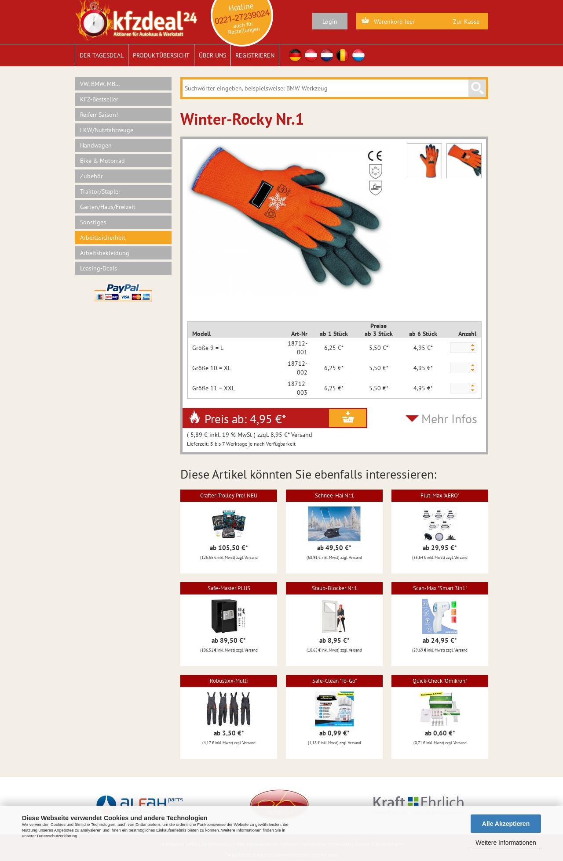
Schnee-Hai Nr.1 (334, 495)
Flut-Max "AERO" (439, 495)
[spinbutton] (459, 348)
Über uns (212, 55)
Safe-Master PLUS (229, 588)
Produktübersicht (161, 55)
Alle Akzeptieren (506, 823)
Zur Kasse (466, 21)
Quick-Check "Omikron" (440, 680)
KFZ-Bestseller (99, 99)
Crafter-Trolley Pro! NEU (228, 495)
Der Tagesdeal (102, 55)
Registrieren (254, 55)
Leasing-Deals (98, 268)
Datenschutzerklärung (57, 836)
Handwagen (96, 145)
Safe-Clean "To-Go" (334, 680)
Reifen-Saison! (99, 115)
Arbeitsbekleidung (104, 253)
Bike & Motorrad (102, 161)
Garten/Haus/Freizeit (107, 207)
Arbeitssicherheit (102, 237)
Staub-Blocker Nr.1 (334, 588)
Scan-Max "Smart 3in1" (440, 588)
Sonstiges (93, 222)
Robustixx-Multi (229, 680)
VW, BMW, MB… (100, 84)
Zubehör (91, 176)
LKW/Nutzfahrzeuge (106, 130)
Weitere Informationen (505, 842)
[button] (472, 345)
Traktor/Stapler (100, 191)
